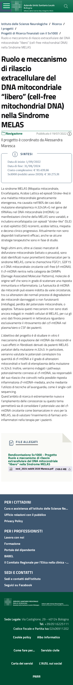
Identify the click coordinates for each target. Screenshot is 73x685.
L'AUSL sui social (50, 663)
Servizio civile (50, 650)
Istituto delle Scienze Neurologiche (24, 23)
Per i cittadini (17, 502)
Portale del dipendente (19, 549)
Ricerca (57, 23)
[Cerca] (66, 6)
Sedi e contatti (18, 572)
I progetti (7, 28)
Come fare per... (24, 650)
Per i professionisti (23, 531)
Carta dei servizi (22, 663)
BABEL (8, 556)
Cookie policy (22, 637)
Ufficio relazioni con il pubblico (25, 514)
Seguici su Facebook (18, 585)
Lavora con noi (14, 537)
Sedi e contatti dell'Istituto (22, 578)
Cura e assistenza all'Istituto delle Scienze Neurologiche (36, 508)
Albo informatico (48, 637)
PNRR (36, 676)
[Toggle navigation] (6, 6)
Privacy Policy (13, 521)
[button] (69, 133)
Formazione (12, 543)
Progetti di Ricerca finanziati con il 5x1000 (29, 33)
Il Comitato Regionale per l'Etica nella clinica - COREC (36, 562)
